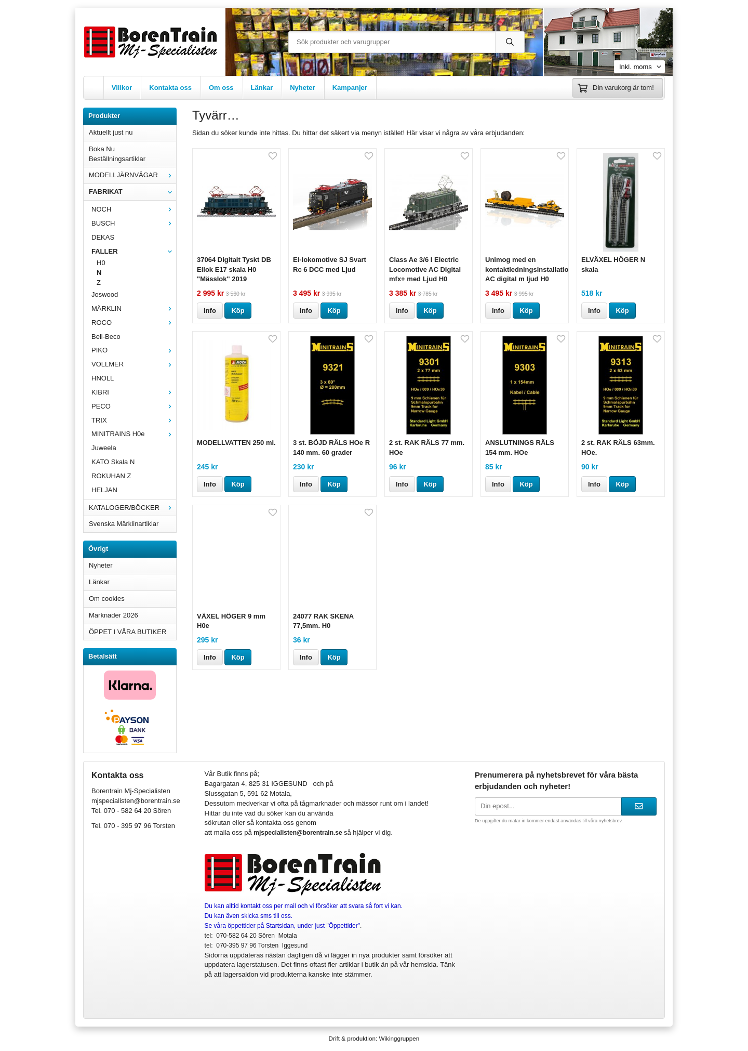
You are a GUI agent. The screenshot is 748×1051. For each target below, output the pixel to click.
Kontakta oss (170, 87)
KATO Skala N (113, 462)
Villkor (122, 87)
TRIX (133, 420)
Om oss (221, 87)
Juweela (103, 448)
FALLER (133, 251)
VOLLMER (133, 364)
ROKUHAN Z (111, 476)
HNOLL (102, 378)
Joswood (104, 294)
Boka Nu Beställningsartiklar (117, 154)
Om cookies (107, 598)
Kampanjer (349, 87)
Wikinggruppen (399, 1038)
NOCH (133, 209)
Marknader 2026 (113, 615)
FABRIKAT (132, 191)
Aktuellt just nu (111, 132)
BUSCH (133, 223)
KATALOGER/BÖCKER (132, 507)
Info (210, 310)
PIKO (133, 350)
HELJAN (104, 490)
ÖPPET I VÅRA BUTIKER (127, 632)
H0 (101, 263)
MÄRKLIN (133, 308)
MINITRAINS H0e (133, 434)
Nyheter (302, 87)
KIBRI (133, 392)
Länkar (262, 87)
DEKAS (102, 237)
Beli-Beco (106, 336)
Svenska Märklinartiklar (123, 524)
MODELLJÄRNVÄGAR (132, 175)
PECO (133, 406)
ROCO (133, 322)
